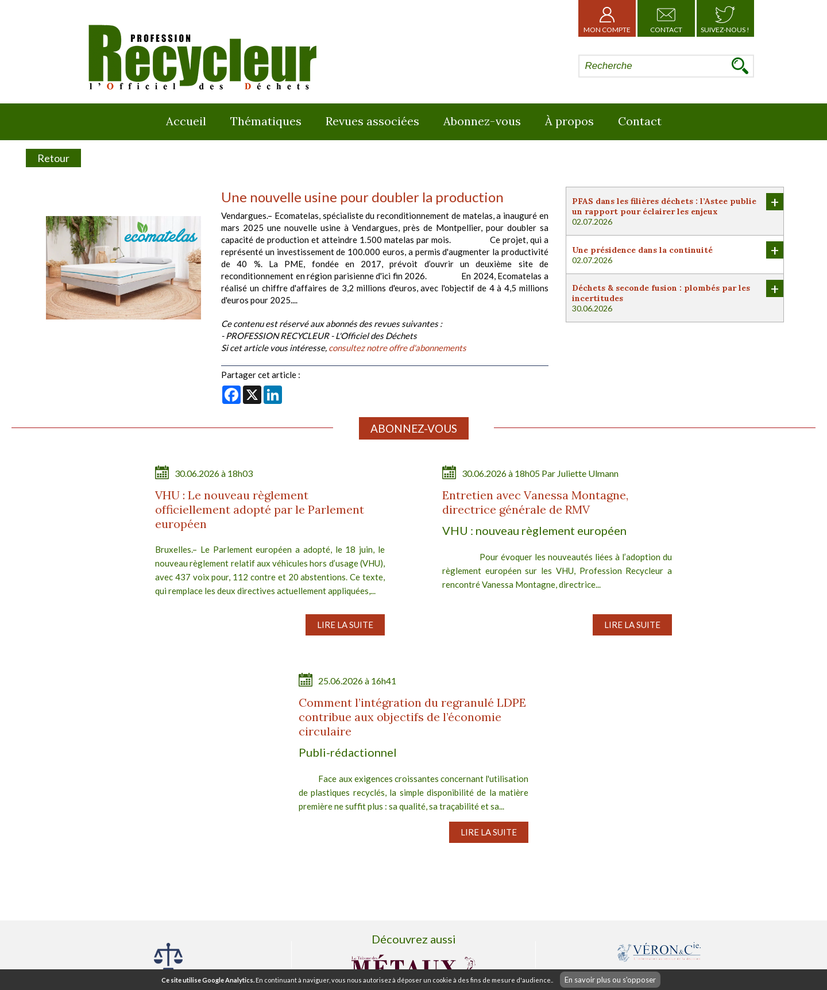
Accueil (186, 121)
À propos (569, 121)
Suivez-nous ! (725, 18)
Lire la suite (345, 624)
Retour (53, 158)
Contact (666, 18)
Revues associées (372, 121)
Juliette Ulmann (588, 473)
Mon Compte (607, 18)
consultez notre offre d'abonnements (397, 347)
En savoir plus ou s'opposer (610, 979)
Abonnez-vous (482, 121)
